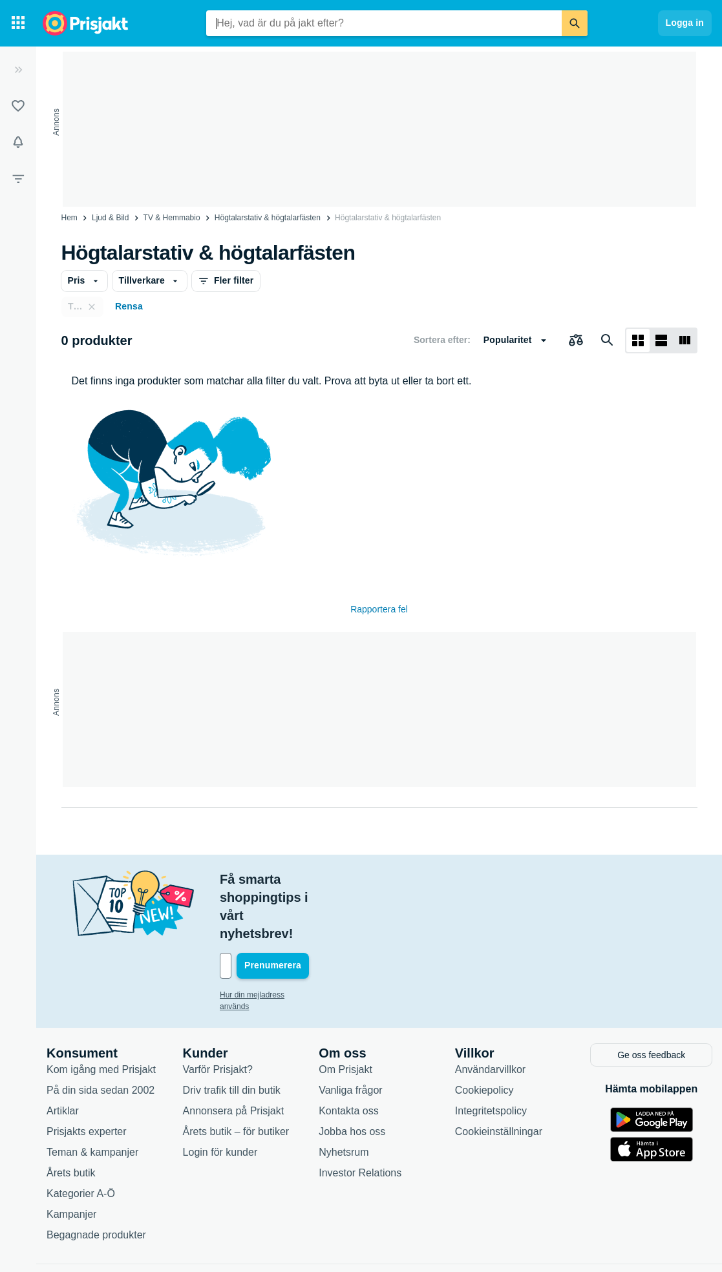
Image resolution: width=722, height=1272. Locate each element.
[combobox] (384, 23)
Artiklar (63, 1054)
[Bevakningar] (18, 142)
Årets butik (71, 1116)
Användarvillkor (490, 1013)
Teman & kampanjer (92, 1095)
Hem (69, 217)
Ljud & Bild (110, 217)
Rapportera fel (379, 609)
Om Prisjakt (345, 1013)
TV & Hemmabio (171, 217)
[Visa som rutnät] (638, 340)
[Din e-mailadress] (304, 911)
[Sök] (575, 23)
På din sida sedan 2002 (100, 1033)
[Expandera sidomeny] (18, 70)
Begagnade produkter (96, 1178)
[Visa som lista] (661, 340)
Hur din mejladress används (268, 940)
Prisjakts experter (87, 1075)
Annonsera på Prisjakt (233, 1054)
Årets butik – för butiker (236, 1075)
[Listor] (18, 106)
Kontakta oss (349, 1054)
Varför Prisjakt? (218, 1013)
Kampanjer (71, 1157)
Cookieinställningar (498, 1075)
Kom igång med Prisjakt (101, 1013)
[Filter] (18, 178)
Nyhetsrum (343, 1095)
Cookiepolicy (484, 1033)
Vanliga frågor (350, 1033)
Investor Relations (360, 1116)
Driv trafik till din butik (232, 1033)
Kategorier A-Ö (81, 1137)
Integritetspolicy (491, 1054)
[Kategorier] (18, 23)
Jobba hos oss (352, 1075)
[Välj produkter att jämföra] (576, 340)
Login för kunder (220, 1095)
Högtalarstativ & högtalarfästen (268, 217)
